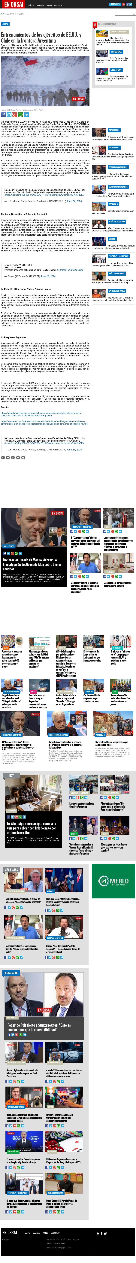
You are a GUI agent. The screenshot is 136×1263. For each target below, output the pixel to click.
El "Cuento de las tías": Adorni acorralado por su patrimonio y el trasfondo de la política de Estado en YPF (112, 176)
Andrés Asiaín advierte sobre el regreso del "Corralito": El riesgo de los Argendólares (66, 700)
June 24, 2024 (48, 276)
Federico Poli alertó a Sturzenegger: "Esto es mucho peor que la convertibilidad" (39, 1027)
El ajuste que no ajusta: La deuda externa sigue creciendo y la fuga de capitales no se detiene (112, 78)
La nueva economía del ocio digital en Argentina (81, 805)
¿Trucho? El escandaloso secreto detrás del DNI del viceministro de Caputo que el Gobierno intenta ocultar (64, 1073)
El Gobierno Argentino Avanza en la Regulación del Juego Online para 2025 (63, 1161)
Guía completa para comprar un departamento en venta (117, 584)
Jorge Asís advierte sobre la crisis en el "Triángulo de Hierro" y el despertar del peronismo (113, 194)
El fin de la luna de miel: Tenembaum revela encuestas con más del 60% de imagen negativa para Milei (113, 156)
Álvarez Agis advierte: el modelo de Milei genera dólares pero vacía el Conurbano (22, 1073)
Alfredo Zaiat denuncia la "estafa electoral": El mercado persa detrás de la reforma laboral (112, 229)
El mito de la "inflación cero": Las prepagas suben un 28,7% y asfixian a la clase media (120, 657)
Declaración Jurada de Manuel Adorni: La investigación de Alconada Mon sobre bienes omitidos (113, 138)
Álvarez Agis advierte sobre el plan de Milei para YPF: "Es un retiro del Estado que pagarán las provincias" (39, 659)
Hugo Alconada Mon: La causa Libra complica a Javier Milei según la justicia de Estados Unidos (113, 298)
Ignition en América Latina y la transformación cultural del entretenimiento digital (59, 1117)
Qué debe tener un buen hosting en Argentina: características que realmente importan (38, 701)
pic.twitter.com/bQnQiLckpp (70, 270)
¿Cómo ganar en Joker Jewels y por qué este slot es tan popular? (114, 847)
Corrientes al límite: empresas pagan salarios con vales (113, 212)
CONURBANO (58, 5)
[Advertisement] (44, 483)
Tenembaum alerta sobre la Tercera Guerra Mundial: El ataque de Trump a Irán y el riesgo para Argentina (81, 849)
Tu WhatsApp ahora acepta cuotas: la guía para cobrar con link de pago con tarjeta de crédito (31, 828)
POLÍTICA (31, 5)
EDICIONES (115, 4)
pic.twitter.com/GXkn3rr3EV (70, 195)
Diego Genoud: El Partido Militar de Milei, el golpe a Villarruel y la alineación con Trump (112, 281)
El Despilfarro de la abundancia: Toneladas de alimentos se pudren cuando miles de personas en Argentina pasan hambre (112, 41)
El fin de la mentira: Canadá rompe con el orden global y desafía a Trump (23, 1161)
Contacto (6, 1239)
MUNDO (49, 5)
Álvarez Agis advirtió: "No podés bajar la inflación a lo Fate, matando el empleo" (113, 806)
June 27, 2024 (74, 201)
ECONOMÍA (40, 5)
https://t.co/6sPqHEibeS (16, 195)
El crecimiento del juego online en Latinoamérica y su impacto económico (92, 656)
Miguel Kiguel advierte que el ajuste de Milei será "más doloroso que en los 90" (23, 900)
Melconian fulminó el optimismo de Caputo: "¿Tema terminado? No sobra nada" (22, 949)
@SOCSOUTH (37, 195)
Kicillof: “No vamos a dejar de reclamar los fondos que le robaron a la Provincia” (112, 60)
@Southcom (51, 195)
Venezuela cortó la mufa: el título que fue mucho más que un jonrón (120, 700)
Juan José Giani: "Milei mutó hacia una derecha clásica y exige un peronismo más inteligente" (113, 246)
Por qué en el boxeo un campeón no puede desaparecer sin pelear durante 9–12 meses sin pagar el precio (12, 659)
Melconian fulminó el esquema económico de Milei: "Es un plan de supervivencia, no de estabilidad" (85, 587)
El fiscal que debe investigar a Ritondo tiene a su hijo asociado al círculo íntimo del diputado (113, 264)
